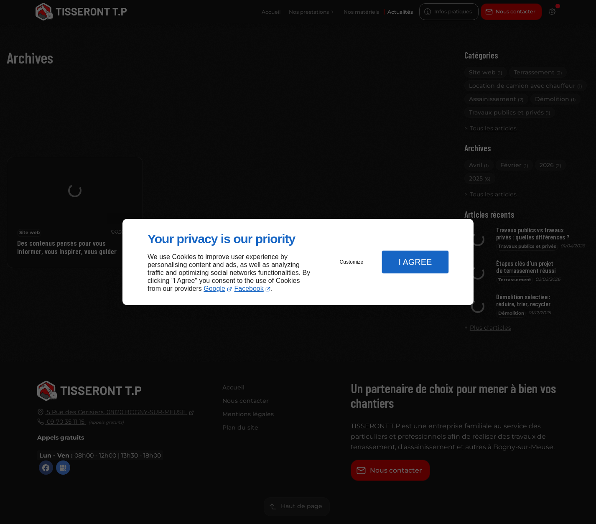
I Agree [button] (415, 262)
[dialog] (298, 262)
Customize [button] (352, 262)
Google (214, 288)
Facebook (249, 288)
